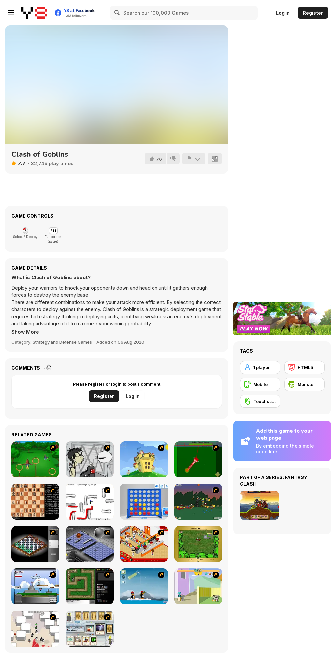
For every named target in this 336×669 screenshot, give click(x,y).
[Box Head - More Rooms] (35, 629)
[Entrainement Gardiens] (35, 459)
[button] (25, 331)
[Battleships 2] (90, 544)
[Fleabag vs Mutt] (198, 586)
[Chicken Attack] (144, 459)
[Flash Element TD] (90, 586)
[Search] (117, 13)
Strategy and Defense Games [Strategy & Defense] (62, 342)
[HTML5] (304, 367)
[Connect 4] (144, 502)
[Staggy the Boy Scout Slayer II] (198, 502)
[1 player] (260, 367)
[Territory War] (35, 586)
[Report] (193, 158)
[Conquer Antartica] (144, 586)
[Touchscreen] (260, 401)
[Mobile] (260, 384)
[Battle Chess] (35, 502)
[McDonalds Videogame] (144, 544)
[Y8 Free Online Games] (34, 13)
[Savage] (198, 544)
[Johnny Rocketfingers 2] (90, 459)
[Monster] (304, 384)
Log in (283, 13)
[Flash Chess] (35, 544)
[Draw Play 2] (90, 502)
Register (313, 13)
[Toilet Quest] (198, 459)
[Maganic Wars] (90, 629)
